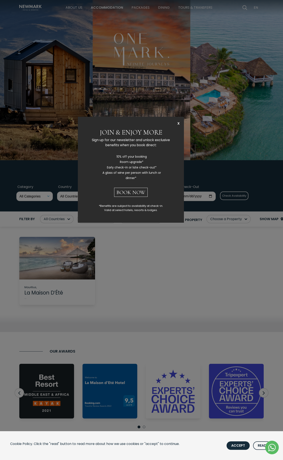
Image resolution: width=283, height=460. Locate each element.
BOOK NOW (130, 192)
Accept (238, 445)
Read (262, 445)
